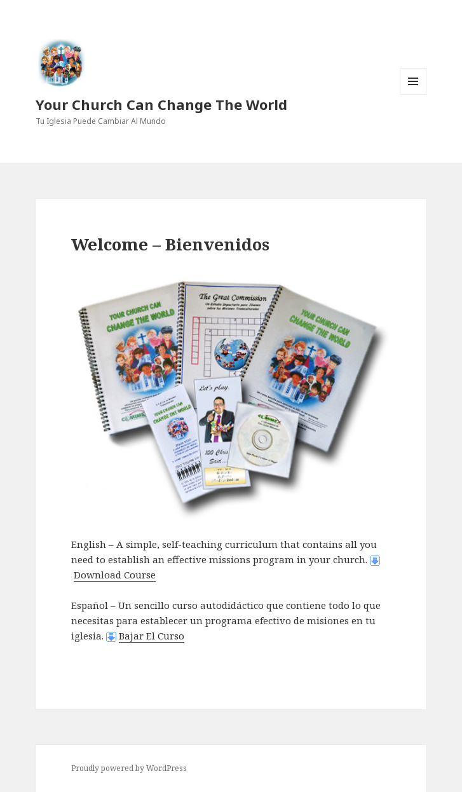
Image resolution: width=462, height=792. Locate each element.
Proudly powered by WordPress (129, 768)
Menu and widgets (413, 94)
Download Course (115, 574)
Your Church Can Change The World (161, 104)
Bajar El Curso (151, 635)
